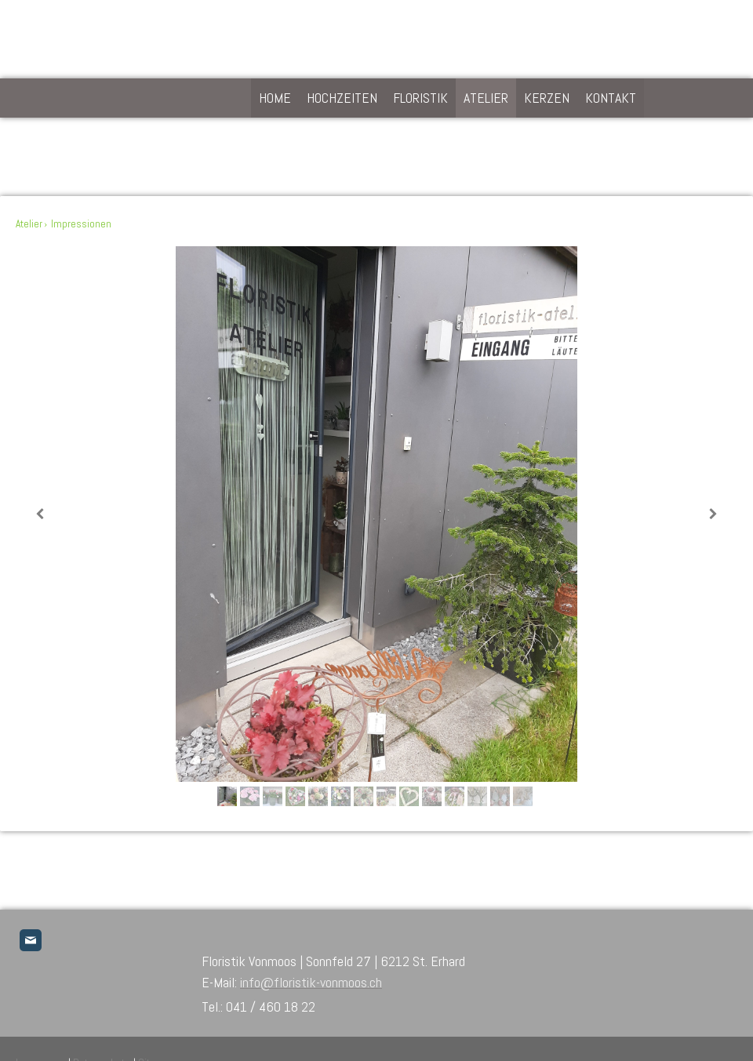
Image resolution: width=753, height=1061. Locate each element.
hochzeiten (342, 98)
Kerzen (546, 98)
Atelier (486, 98)
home (275, 98)
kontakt (610, 98)
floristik (420, 98)
